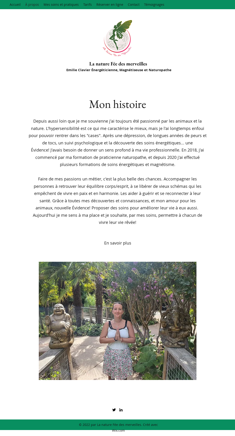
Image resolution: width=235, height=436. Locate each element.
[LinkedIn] (121, 410)
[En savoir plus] (117, 243)
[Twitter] (114, 410)
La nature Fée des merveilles (118, 63)
